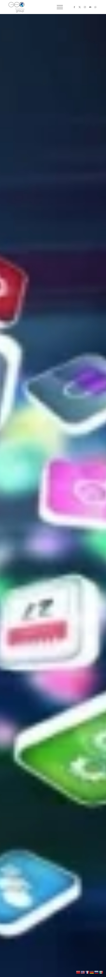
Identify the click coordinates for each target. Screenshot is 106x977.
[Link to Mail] (90, 7)
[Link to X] (79, 7)
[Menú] (58, 7)
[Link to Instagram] (85, 7)
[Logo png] (44, 7)
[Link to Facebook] (74, 7)
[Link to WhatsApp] (95, 7)
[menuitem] (58, 7)
